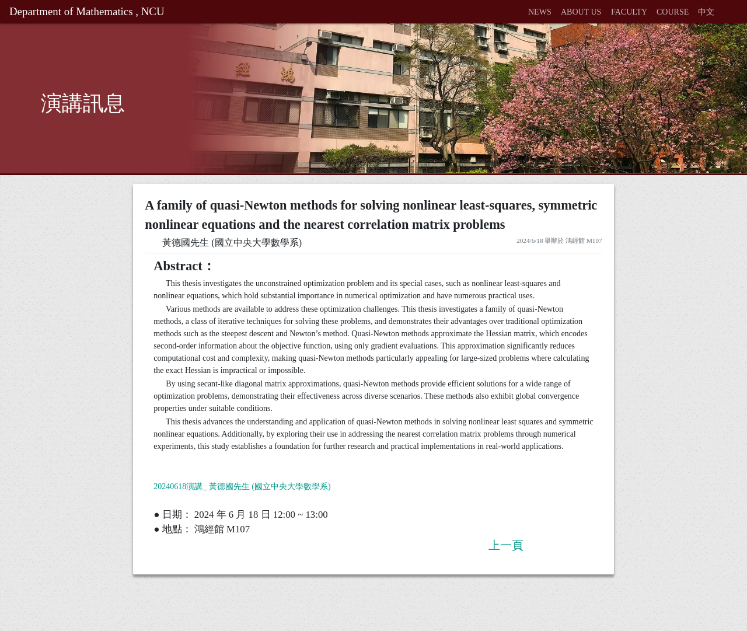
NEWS (539, 12)
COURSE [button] (673, 12)
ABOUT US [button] (581, 12)
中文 (706, 12)
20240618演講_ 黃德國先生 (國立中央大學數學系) (241, 486)
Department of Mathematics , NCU (87, 11)
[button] (723, 6)
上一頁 (505, 545)
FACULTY (629, 12)
